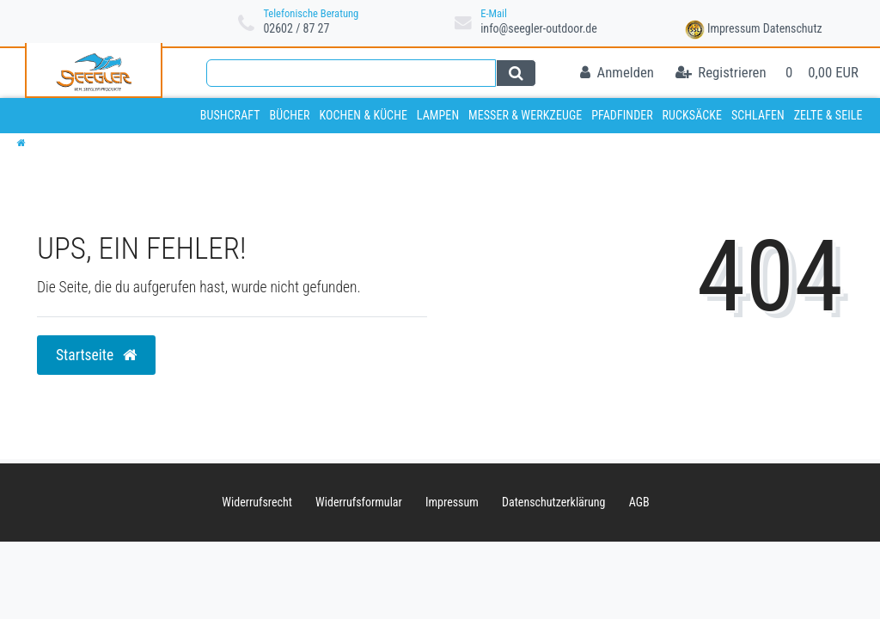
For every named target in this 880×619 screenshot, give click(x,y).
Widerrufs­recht (257, 502)
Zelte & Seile (828, 115)
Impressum (734, 28)
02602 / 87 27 (296, 28)
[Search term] (351, 73)
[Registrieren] (721, 73)
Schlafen (758, 115)
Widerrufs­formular (358, 502)
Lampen (438, 115)
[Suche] (516, 73)
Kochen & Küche (363, 115)
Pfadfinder (622, 115)
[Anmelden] (617, 73)
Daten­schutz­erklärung (554, 502)
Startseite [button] (96, 355)
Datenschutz (792, 28)
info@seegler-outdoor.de (538, 28)
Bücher (289, 115)
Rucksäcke (693, 115)
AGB (639, 502)
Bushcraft (230, 115)
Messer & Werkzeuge (525, 115)
